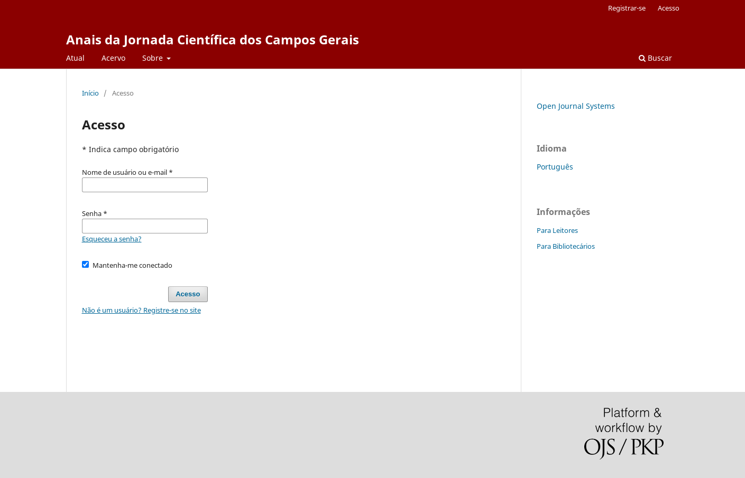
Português (555, 167)
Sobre (153, 58)
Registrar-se (627, 8)
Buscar (655, 58)
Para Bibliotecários (566, 246)
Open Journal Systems (576, 106)
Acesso (668, 8)
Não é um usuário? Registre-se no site (141, 310)
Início (90, 93)
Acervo (113, 58)
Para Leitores (557, 230)
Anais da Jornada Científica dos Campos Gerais (212, 39)
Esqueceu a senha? (112, 238)
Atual (75, 58)
